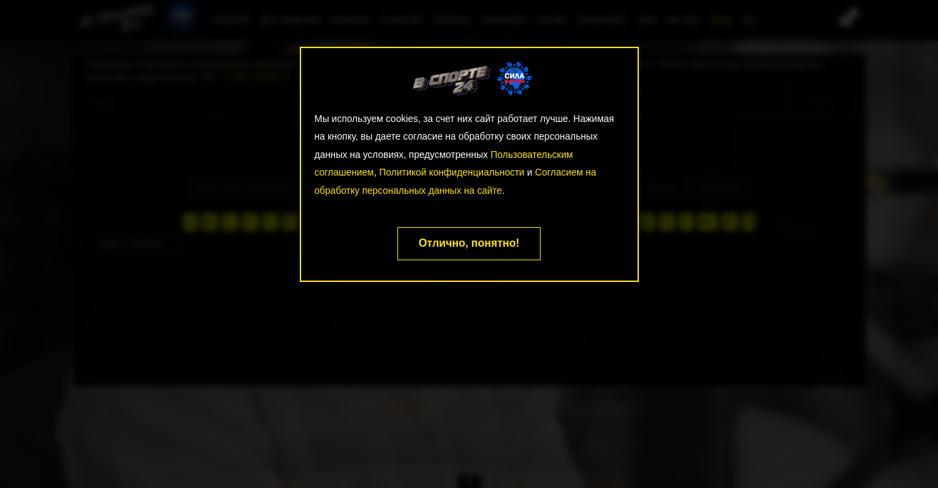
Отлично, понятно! (469, 243)
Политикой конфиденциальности (451, 172)
